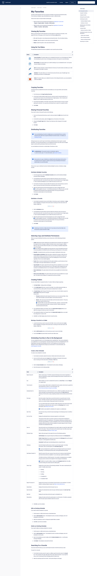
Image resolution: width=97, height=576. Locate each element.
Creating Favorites (37, 137)
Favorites (44, 7)
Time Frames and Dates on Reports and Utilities (48, 388)
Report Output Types (53, 430)
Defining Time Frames (49, 406)
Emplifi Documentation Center (51, 2)
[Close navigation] (20, 8)
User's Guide (39, 7)
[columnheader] (30, 54)
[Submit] (79, 2)
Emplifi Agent (8, 2)
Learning (61, 2)
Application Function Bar (58, 21)
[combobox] (86, 2)
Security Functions (57, 152)
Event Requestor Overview (36, 346)
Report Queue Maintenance (59, 484)
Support (66, 2)
